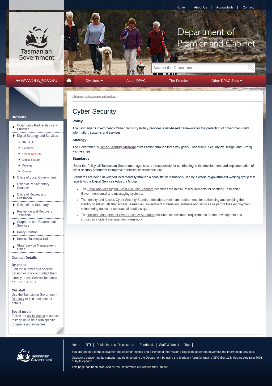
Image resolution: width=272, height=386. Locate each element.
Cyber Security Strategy (118, 147)
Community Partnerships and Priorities (37, 127)
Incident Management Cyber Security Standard (121, 215)
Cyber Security (31, 153)
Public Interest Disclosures (115, 345)
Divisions (94, 81)
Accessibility (224, 7)
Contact (248, 7)
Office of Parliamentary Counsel (33, 186)
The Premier (178, 81)
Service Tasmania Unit (33, 239)
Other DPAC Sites (226, 81)
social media (36, 316)
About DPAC (136, 81)
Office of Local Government (36, 177)
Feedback (147, 345)
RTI (88, 345)
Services (27, 148)
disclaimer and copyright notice (122, 351)
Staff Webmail (169, 345)
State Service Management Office (36, 247)
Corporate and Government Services (36, 223)
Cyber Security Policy (132, 128)
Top (187, 345)
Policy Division (27, 232)
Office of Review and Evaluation (31, 196)
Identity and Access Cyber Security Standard (118, 200)
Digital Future (31, 159)
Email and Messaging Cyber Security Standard (120, 189)
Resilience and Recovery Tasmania (34, 213)
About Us (200, 7)
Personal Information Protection (173, 351)
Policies (27, 165)
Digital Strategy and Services (37, 136)
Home (180, 7)
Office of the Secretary (33, 205)
